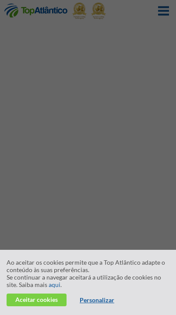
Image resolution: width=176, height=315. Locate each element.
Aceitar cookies (36, 299)
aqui (54, 284)
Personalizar (97, 300)
